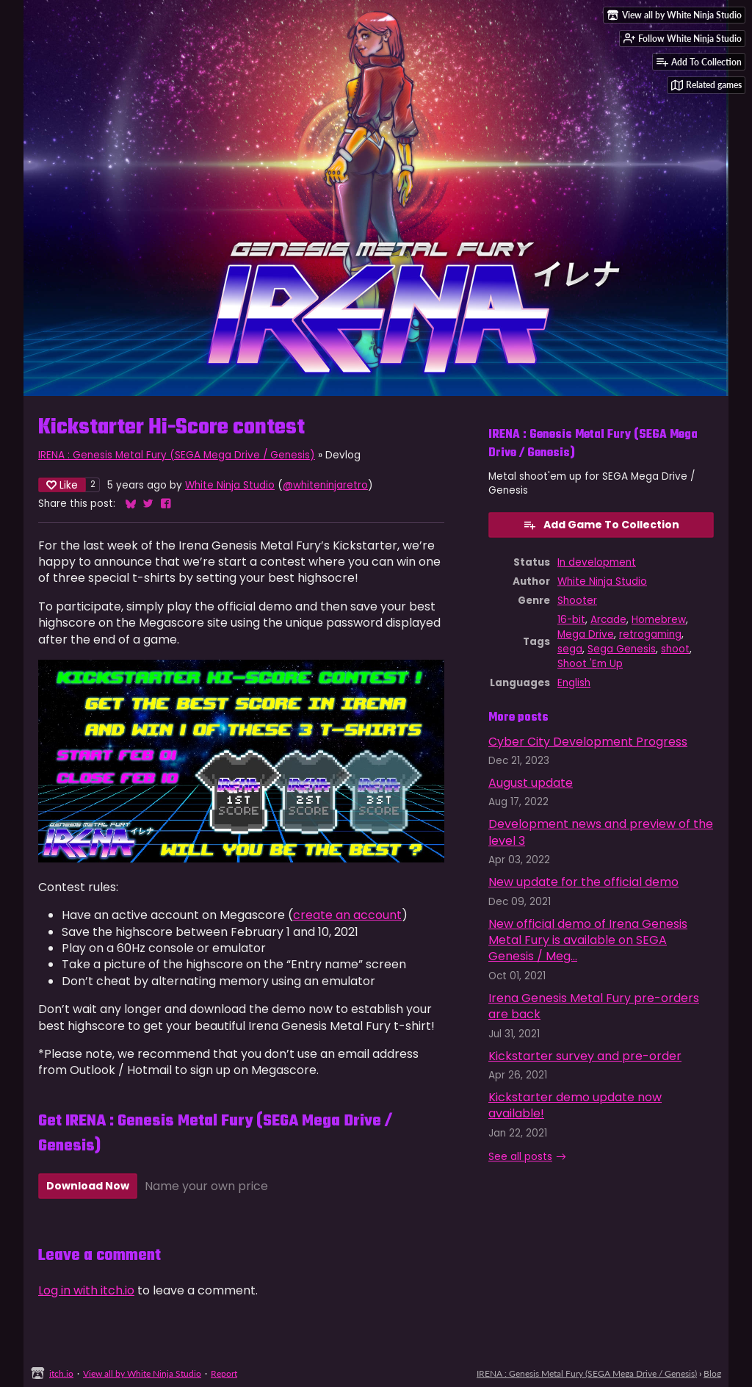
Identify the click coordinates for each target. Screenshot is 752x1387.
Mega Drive (585, 634)
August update (530, 782)
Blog (712, 1373)
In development (596, 562)
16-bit (571, 620)
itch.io (61, 1373)
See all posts (520, 1157)
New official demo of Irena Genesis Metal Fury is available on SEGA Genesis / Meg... (587, 940)
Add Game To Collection (601, 524)
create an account (347, 915)
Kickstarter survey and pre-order (585, 1056)
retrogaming (650, 634)
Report (224, 1373)
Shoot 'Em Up (590, 664)
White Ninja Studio (230, 485)
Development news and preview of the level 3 (600, 832)
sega (569, 649)
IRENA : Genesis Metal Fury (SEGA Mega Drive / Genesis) (176, 455)
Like (62, 485)
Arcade (608, 620)
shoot (675, 649)
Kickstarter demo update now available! (575, 1105)
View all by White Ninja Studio (142, 1373)
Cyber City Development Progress (587, 741)
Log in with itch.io (86, 1290)
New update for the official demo (583, 881)
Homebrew (659, 620)
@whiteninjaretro (325, 485)
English (573, 683)
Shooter (577, 601)
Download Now (87, 1185)
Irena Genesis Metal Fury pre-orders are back (593, 1006)
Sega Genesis (622, 649)
